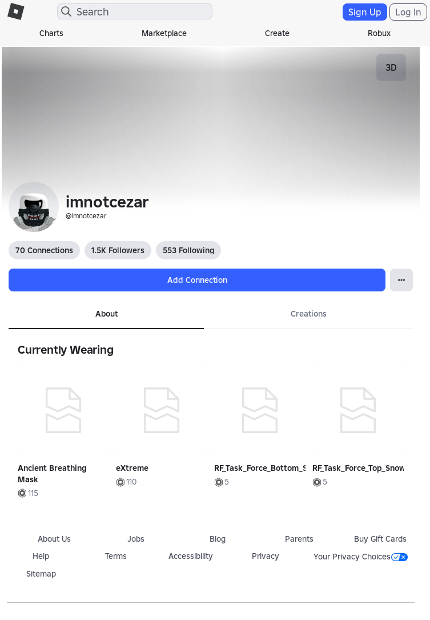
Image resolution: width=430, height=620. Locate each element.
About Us (54, 539)
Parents (299, 539)
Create (277, 33)
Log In (408, 12)
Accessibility (190, 556)
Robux (379, 33)
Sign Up (364, 12)
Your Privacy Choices (361, 556)
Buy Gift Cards (380, 539)
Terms (116, 556)
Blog (218, 539)
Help (41, 556)
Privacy (265, 556)
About (106, 314)
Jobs (135, 539)
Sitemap (41, 574)
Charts (51, 33)
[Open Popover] (401, 280)
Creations (309, 314)
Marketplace (164, 33)
